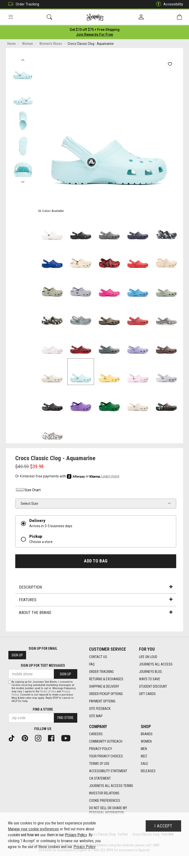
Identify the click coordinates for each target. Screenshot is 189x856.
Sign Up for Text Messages (43, 666)
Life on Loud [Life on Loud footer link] (148, 657)
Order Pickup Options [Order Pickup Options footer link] (106, 694)
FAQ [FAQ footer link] (91, 664)
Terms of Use (48, 691)
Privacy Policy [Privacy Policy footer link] (100, 749)
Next (23, 180)
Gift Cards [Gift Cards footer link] (147, 694)
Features (96, 600)
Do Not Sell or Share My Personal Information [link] (108, 810)
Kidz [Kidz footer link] (144, 756)
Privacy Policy (76, 835)
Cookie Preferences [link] (104, 801)
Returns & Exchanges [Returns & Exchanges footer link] (106, 679)
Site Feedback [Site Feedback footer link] (99, 709)
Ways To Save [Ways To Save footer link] (149, 679)
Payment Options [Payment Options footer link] (102, 701)
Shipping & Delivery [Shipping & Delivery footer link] (104, 686)
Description (96, 587)
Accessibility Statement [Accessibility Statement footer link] (108, 771)
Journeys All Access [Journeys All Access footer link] (156, 664)
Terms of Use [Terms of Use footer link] (99, 764)
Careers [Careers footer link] (96, 734)
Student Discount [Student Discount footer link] (153, 686)
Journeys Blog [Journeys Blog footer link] (150, 672)
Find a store (43, 709)
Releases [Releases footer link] (148, 771)
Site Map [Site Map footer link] (96, 716)
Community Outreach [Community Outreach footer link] (105, 742)
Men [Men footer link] (144, 749)
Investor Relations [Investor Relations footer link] (104, 793)
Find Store (65, 718)
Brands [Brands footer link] (147, 734)
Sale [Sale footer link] (144, 764)
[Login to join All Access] (95, 29)
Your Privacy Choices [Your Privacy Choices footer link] (106, 756)
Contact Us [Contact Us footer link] (98, 657)
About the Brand (96, 612)
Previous (23, 58)
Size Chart (28, 490)
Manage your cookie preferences (33, 829)
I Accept (163, 825)
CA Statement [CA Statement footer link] (100, 779)
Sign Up (17, 655)
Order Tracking (22, 4)
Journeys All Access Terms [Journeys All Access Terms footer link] (111, 786)
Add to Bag (95, 561)
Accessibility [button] (168, 4)
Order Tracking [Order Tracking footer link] (101, 672)
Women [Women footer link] (146, 742)
